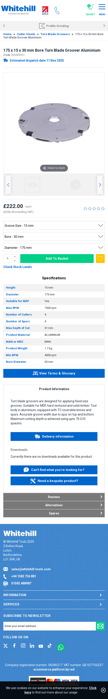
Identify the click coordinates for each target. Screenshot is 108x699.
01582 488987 (21, 583)
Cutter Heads (26, 34)
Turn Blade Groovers (55, 34)
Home (7, 34)
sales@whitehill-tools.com (31, 569)
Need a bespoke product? (54, 481)
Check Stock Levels (17, 267)
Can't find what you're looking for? (54, 469)
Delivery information (54, 436)
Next (104, 26)
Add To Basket (57, 259)
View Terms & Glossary (54, 374)
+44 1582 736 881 (23, 576)
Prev (4, 26)
